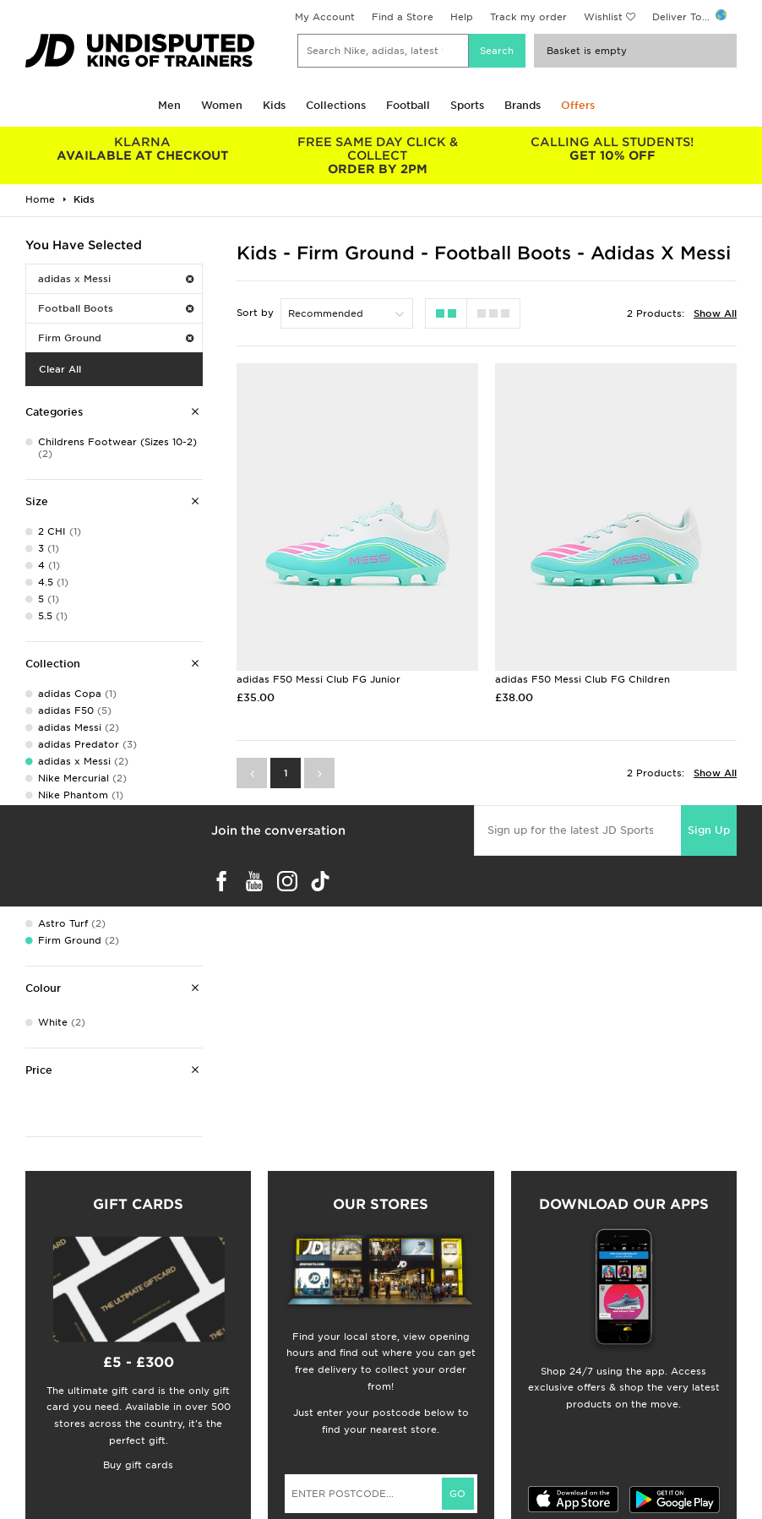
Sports (467, 105)
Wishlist (603, 17)
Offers (578, 105)
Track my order (528, 17)
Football (408, 105)
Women (221, 105)
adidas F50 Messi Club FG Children (582, 679)
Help (461, 17)
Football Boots (115, 308)
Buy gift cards (138, 1465)
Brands (522, 105)
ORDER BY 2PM (377, 155)
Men (169, 105)
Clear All (60, 369)
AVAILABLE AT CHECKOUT (142, 148)
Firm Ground (115, 338)
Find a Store (402, 17)
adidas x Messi (115, 279)
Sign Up (709, 830)
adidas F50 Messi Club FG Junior (318, 679)
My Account (325, 17)
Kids (274, 105)
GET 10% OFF (612, 148)
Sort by (255, 312)
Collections (336, 105)
